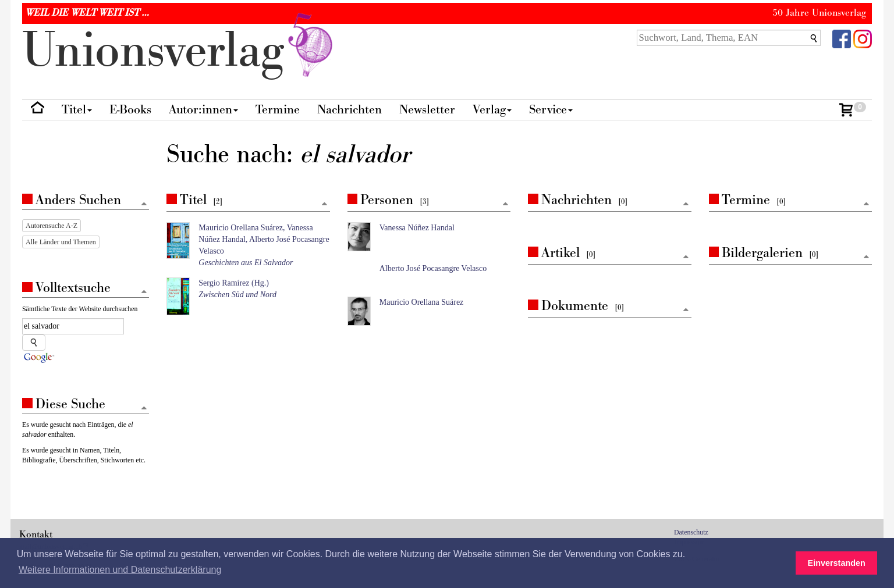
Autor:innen (203, 109)
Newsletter (427, 109)
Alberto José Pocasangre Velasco (433, 268)
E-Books (130, 109)
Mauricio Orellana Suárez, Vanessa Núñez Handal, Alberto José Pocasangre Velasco (263, 239)
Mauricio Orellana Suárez (421, 302)
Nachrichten (349, 109)
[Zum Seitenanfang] (325, 204)
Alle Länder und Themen (61, 242)
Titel (77, 109)
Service (551, 109)
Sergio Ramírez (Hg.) (233, 283)
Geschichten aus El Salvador (245, 262)
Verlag (492, 109)
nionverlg (180, 51)
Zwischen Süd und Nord (237, 294)
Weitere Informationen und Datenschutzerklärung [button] (120, 570)
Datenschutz (691, 532)
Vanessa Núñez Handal (417, 227)
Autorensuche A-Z (51, 226)
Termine (278, 109)
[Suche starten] (33, 342)
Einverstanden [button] (836, 563)
